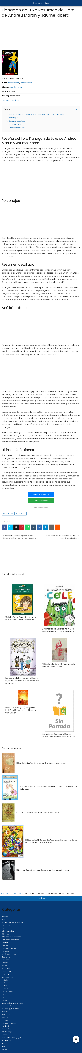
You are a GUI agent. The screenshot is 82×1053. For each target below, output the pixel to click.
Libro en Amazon (41, 500)
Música (5, 1017)
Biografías (6, 925)
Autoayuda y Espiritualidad (12, 922)
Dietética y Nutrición (9, 954)
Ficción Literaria (8, 971)
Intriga (4, 997)
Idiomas (5, 989)
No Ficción (6, 1026)
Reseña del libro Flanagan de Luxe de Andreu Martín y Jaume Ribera (36, 114)
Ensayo (5, 963)
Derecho (5, 951)
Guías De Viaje (7, 977)
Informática (6, 994)
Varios (4, 1049)
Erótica (4, 966)
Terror (4, 1046)
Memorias (6, 1014)
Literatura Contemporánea (12, 1006)
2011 (3, 914)
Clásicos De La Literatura (11, 937)
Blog (4, 928)
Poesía (4, 1035)
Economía (6, 957)
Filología (5, 974)
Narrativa (5, 1020)
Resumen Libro (41, 3)
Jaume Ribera (26, 83)
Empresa (5, 960)
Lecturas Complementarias (12, 1003)
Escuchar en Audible (10, 100)
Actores (5, 917)
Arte (3, 920)
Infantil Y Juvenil (15, 87)
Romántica (6, 1040)
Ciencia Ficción (8, 931)
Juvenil (4, 1000)
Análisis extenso (15, 124)
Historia (5, 980)
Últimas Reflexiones (17, 127)
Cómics (5, 945)
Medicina (5, 1012)
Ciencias (5, 934)
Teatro (4, 1043)
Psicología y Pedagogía (11, 1037)
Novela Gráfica (7, 1029)
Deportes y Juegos (9, 948)
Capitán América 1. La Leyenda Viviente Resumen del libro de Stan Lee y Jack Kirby (20, 536)
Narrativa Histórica (9, 1023)
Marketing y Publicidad (10, 1009)
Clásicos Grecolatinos (10, 940)
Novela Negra (7, 1032)
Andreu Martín (13, 83)
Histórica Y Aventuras (10, 983)
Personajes (13, 117)
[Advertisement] (41, 33)
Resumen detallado (17, 121)
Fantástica (6, 968)
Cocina (5, 943)
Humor (4, 986)
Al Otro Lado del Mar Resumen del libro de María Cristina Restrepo (62, 536)
